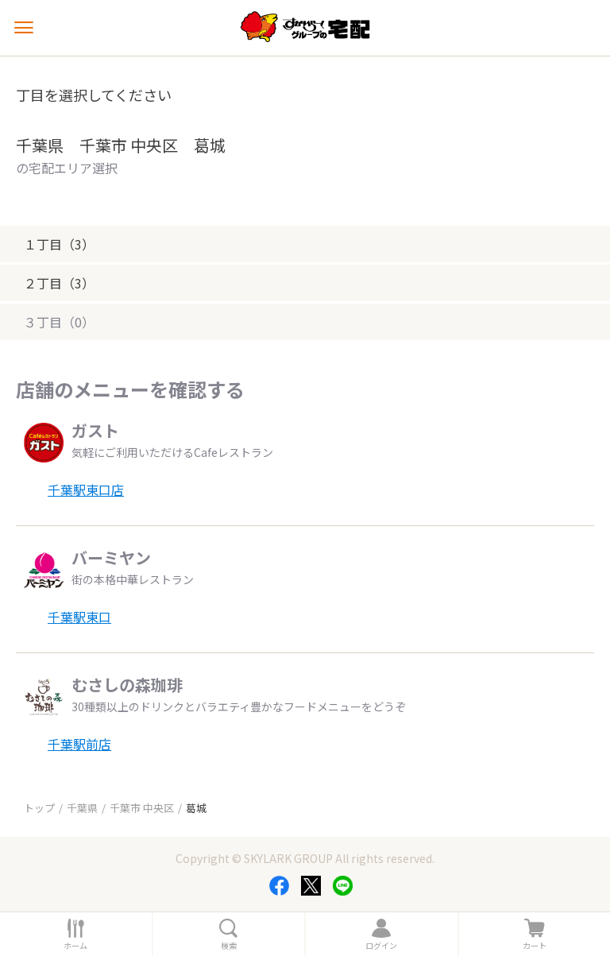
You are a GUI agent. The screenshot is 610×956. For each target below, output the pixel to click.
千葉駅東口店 (86, 489)
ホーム (75, 946)
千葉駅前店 (79, 743)
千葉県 (82, 808)
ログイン (381, 946)
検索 (229, 946)
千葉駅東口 (79, 616)
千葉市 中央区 (142, 808)
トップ (39, 808)
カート (534, 946)
